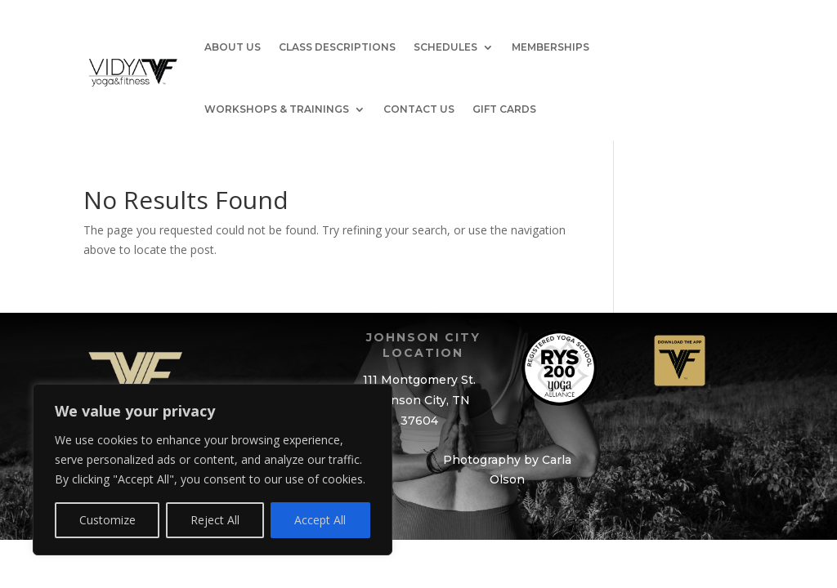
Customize (107, 520)
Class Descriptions (337, 47)
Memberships (550, 47)
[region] (212, 469)
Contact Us (418, 109)
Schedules (445, 47)
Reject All (214, 520)
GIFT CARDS (504, 109)
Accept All (320, 520)
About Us (232, 47)
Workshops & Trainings (276, 109)
